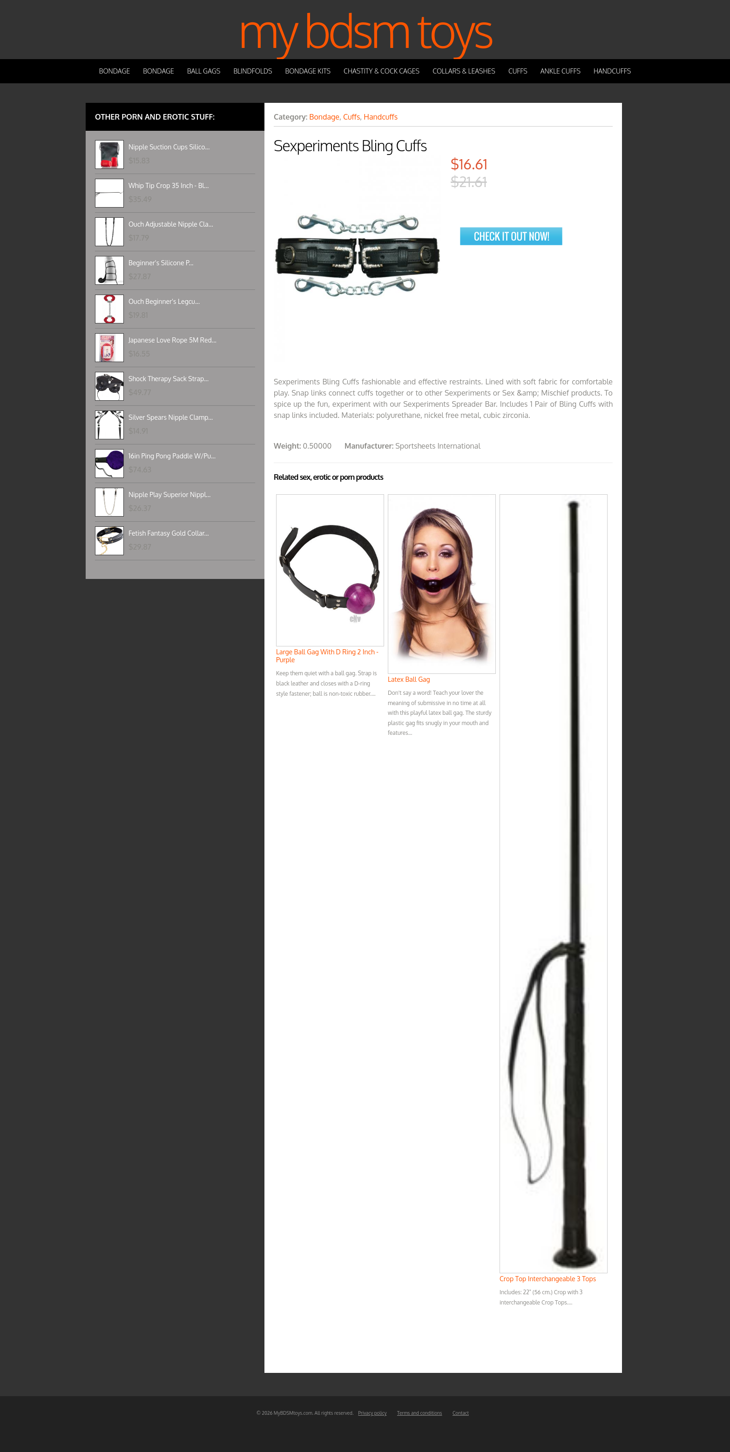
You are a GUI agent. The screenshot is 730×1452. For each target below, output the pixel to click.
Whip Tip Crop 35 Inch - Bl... (168, 185)
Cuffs (517, 71)
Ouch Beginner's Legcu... (164, 301)
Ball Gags (203, 71)
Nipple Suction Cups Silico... (169, 147)
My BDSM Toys (365, 29)
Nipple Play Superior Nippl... (169, 494)
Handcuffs (612, 71)
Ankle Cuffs (561, 71)
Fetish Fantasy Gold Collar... (168, 533)
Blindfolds (252, 71)
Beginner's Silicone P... (160, 263)
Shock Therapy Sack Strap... (168, 379)
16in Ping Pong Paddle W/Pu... (172, 456)
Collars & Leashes (464, 71)
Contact (461, 1413)
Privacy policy (372, 1413)
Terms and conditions (419, 1413)
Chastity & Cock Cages (381, 71)
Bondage (114, 71)
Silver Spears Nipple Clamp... (170, 417)
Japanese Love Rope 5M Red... (172, 340)
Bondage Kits (308, 71)
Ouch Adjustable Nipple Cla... (170, 224)
